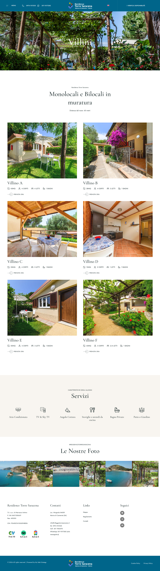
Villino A (15, 185)
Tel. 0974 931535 (56, 526)
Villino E (14, 343)
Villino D (90, 264)
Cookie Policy (135, 563)
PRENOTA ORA (15, 197)
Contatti (85, 521)
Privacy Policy (148, 563)
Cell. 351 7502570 (56, 529)
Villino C (15, 264)
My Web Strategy (40, 562)
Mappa (85, 512)
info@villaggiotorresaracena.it (60, 523)
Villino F (90, 343)
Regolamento (87, 517)
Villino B (90, 185)
